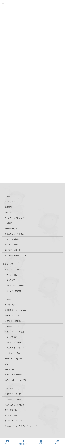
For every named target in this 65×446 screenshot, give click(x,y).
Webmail (7, 442)
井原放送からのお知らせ (14, 404)
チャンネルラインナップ (14, 217)
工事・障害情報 (11, 410)
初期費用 (8, 207)
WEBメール (9, 369)
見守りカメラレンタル (13, 315)
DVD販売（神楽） (12, 244)
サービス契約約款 (13, 291)
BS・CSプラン (10, 212)
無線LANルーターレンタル (15, 310)
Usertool (57, 442)
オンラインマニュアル (13, 420)
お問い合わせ (23, 442)
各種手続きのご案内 (13, 399)
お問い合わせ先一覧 (13, 394)
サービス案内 (10, 201)
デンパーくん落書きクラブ (15, 255)
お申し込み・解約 (13, 342)
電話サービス (8, 264)
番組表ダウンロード (13, 250)
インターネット (9, 299)
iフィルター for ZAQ (13, 353)
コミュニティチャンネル (14, 234)
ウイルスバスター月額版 (14, 331)
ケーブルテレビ (9, 196)
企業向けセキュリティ (13, 374)
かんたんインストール (15, 347)
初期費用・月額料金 (13, 321)
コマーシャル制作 (12, 239)
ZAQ (6, 364)
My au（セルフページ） (16, 285)
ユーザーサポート (10, 388)
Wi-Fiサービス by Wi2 (13, 358)
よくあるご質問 (11, 415)
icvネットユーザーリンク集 (16, 380)
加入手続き (9, 223)
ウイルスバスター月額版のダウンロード (21, 426)
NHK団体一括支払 (12, 228)
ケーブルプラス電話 (13, 269)
